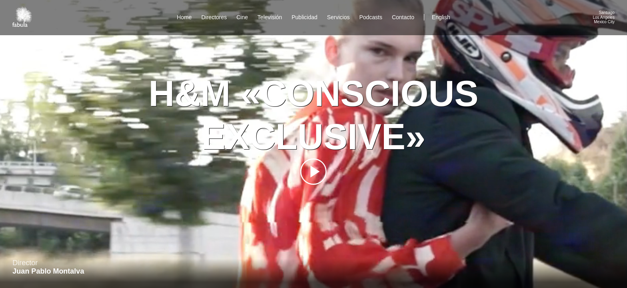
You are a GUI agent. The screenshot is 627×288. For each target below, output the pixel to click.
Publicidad (304, 17)
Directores (214, 17)
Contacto (403, 17)
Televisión (270, 17)
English (441, 17)
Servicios (338, 17)
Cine (242, 17)
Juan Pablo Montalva (48, 271)
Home (184, 17)
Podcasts (370, 17)
